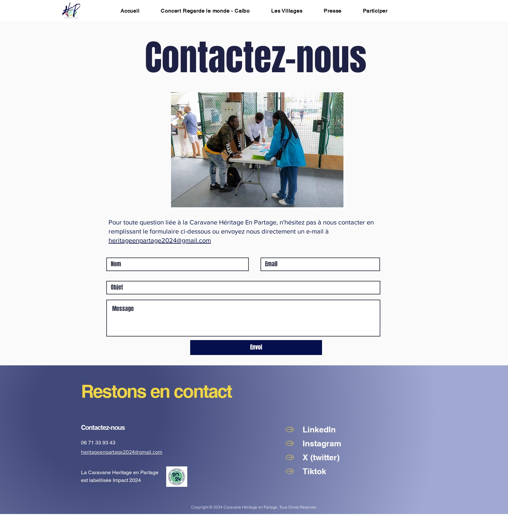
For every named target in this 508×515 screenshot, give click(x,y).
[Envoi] (256, 347)
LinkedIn (319, 429)
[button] (375, 11)
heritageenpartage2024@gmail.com (160, 240)
